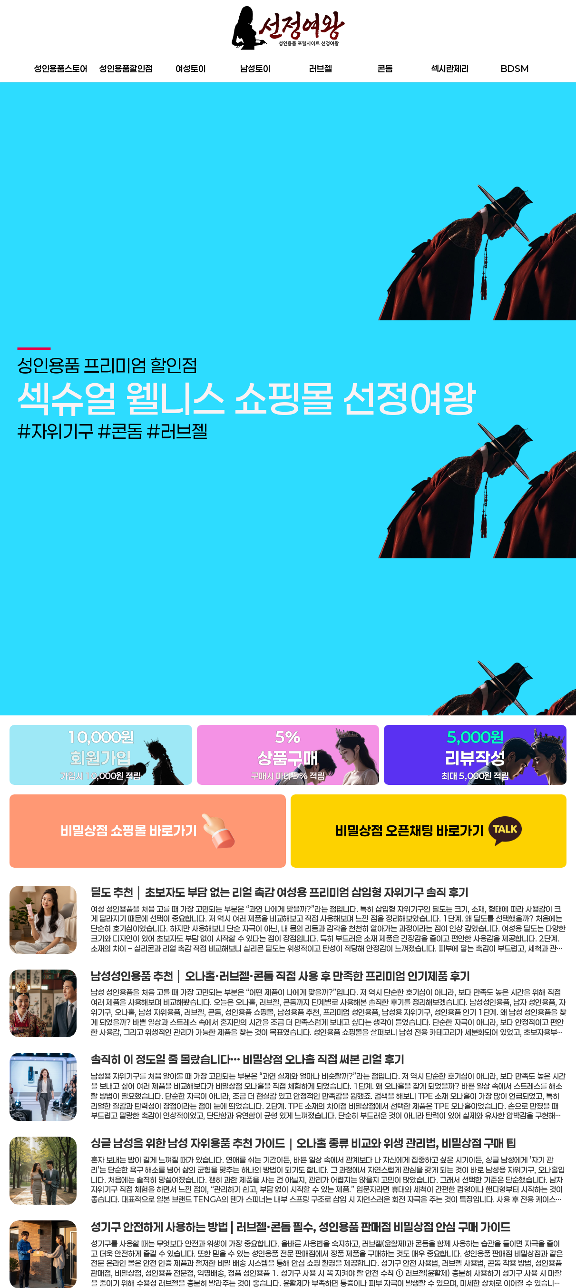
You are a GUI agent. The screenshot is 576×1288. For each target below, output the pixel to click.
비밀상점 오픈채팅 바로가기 (409, 797)
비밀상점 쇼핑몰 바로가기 (128, 797)
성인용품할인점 (126, 68)
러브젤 (320, 68)
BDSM (515, 68)
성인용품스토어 (61, 68)
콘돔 (385, 68)
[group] (288, 382)
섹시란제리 (450, 68)
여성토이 (191, 68)
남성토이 (255, 68)
